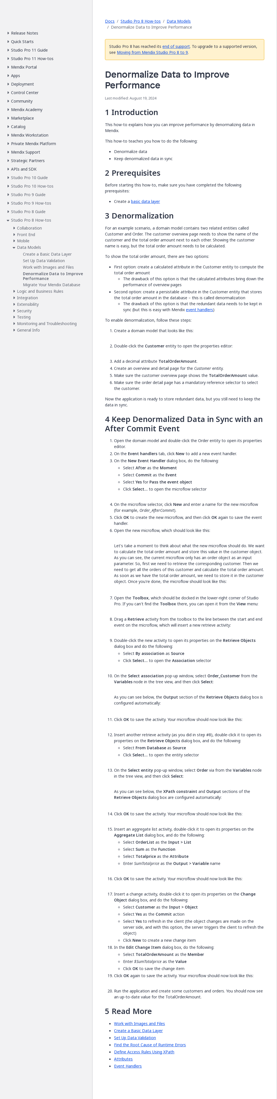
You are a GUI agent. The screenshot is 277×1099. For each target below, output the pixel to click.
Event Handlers (128, 1066)
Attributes (123, 1059)
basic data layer (145, 201)
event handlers (199, 310)
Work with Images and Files (139, 1023)
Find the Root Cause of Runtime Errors (150, 1045)
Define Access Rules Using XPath (144, 1052)
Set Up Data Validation (135, 1038)
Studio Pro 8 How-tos (141, 21)
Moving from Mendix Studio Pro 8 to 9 (152, 52)
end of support (176, 46)
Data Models (179, 21)
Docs (110, 21)
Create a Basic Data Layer (138, 1031)
